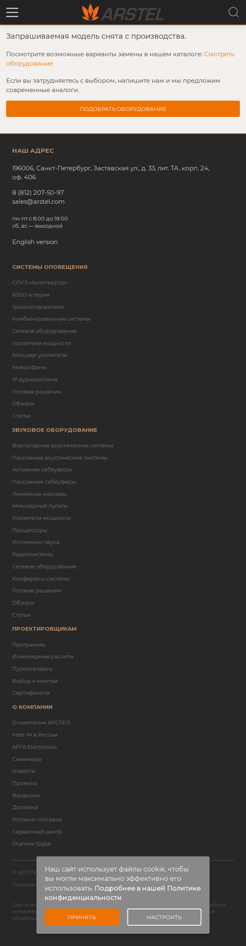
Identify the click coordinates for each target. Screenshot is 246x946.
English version (35, 242)
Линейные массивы (39, 494)
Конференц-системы (41, 578)
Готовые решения (36, 391)
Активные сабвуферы (42, 469)
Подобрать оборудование (123, 109)
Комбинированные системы (51, 318)
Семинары (27, 759)
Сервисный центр (37, 831)
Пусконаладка (32, 668)
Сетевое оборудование (44, 331)
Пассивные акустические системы (59, 457)
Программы (28, 644)
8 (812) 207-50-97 (38, 192)
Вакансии (26, 795)
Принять (82, 917)
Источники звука (35, 542)
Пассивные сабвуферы (44, 481)
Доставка (25, 807)
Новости (23, 771)
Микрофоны (29, 367)
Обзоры (23, 403)
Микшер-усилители (39, 355)
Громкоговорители (38, 307)
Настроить (164, 917)
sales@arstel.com (38, 201)
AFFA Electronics (34, 747)
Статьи (21, 415)
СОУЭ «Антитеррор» (40, 282)
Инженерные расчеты (43, 656)
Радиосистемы (32, 554)
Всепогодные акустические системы (62, 445)
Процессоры (29, 530)
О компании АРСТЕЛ (41, 722)
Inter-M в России (35, 734)
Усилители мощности (41, 343)
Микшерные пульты (39, 505)
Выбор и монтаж (35, 681)
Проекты (24, 783)
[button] (12, 12)
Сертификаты (31, 692)
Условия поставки (37, 819)
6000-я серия (31, 294)
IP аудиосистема (35, 379)
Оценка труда (31, 843)
